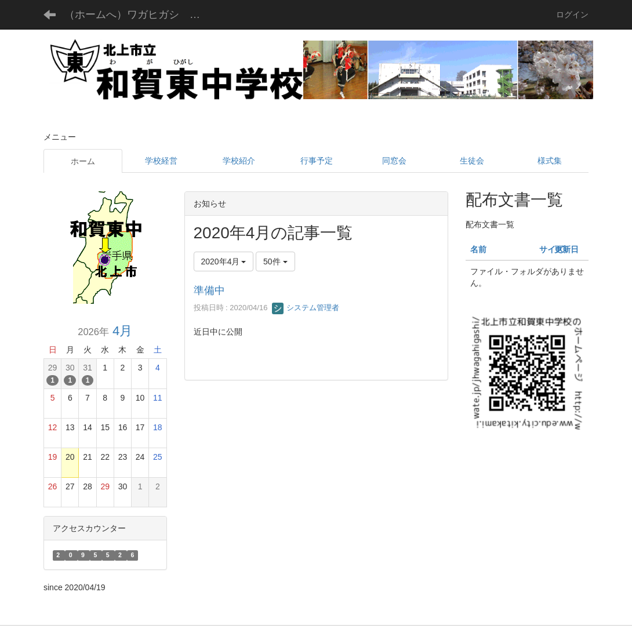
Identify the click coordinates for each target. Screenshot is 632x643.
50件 (275, 261)
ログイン (572, 14)
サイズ (551, 249)
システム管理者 (306, 307)
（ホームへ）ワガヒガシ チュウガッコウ (141, 14)
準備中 (209, 290)
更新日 (566, 249)
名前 (478, 249)
